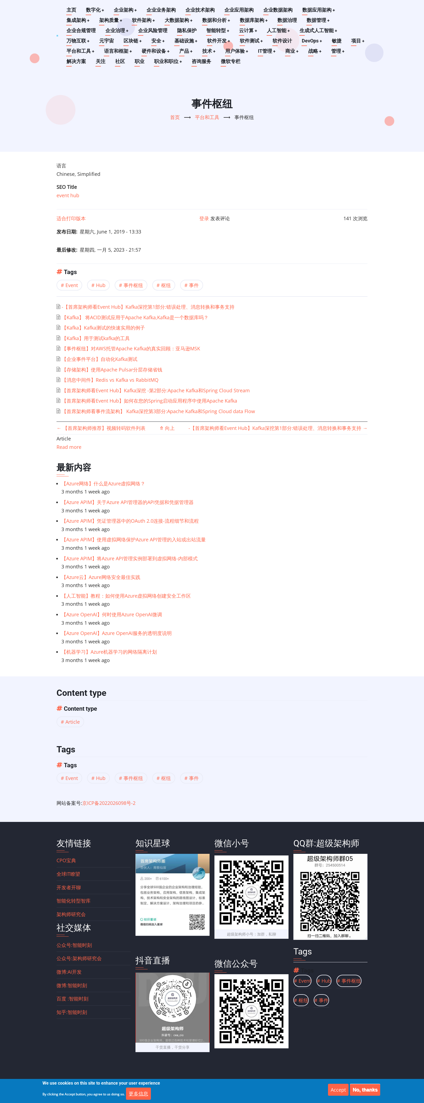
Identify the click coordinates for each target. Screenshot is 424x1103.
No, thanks (365, 1090)
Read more (69, 447)
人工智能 (279, 30)
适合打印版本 (71, 218)
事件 (194, 285)
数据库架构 (255, 20)
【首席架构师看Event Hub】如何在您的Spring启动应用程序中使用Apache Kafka (149, 400)
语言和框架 (118, 51)
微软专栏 (231, 61)
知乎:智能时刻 (72, 1012)
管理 (340, 51)
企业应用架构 (239, 10)
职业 (139, 61)
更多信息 (138, 1094)
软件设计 (284, 41)
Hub (100, 285)
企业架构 (125, 10)
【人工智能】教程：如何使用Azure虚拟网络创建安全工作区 (126, 595)
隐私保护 (187, 30)
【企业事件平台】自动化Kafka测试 (99, 359)
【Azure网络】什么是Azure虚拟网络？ (103, 483)
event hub (68, 195)
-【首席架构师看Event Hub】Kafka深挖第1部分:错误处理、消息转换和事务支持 (148, 307)
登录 (204, 218)
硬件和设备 (156, 51)
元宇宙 (107, 41)
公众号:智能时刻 (74, 945)
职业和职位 (168, 61)
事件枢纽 (133, 285)
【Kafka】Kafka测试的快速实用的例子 (103, 327)
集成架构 (78, 20)
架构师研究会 (71, 914)
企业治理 (117, 30)
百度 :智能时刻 (72, 998)
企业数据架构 (278, 10)
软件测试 (252, 41)
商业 (294, 51)
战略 (317, 51)
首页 (175, 117)
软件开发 (219, 41)
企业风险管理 (153, 30)
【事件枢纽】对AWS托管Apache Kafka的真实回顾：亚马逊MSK (131, 348)
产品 (187, 51)
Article (72, 722)
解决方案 (76, 61)
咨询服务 (201, 61)
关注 (100, 61)
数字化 (95, 10)
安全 (158, 41)
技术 (210, 51)
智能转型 (218, 30)
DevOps (313, 41)
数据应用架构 (319, 10)
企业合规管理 (81, 30)
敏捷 (338, 41)
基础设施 (186, 41)
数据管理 (320, 20)
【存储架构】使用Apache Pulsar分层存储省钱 (112, 369)
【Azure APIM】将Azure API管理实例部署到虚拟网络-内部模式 (129, 558)
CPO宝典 (66, 860)
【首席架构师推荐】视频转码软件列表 (101, 428)
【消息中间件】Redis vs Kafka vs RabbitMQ (110, 380)
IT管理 (268, 51)
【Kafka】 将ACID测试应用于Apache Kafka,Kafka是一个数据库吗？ (135, 317)
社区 (120, 61)
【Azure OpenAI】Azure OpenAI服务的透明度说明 (116, 633)
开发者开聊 (69, 887)
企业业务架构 (161, 10)
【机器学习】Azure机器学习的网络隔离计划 (109, 651)
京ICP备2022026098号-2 (108, 803)
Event (71, 285)
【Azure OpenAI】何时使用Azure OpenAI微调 (111, 614)
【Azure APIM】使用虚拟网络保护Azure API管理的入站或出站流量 (133, 539)
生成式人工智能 (320, 30)
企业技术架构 (200, 10)
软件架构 (144, 20)
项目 (360, 41)
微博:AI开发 (69, 972)
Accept (338, 1090)
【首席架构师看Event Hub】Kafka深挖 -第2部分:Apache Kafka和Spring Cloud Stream (156, 390)
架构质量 (111, 20)
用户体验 (238, 51)
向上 (167, 428)
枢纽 (166, 285)
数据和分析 (217, 20)
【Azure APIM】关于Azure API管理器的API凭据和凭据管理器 (127, 502)
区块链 (133, 41)
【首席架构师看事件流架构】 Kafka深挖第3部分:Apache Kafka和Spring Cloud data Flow (158, 411)
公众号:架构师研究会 (79, 958)
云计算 (249, 30)
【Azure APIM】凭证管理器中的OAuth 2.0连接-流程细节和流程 (130, 521)
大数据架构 (179, 20)
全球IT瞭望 (68, 874)
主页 (71, 10)
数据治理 (289, 20)
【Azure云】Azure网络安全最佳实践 (100, 577)
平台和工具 (81, 51)
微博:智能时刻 (72, 985)
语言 (61, 165)
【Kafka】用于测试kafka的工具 (96, 338)
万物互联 (78, 41)
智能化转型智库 (74, 900)
